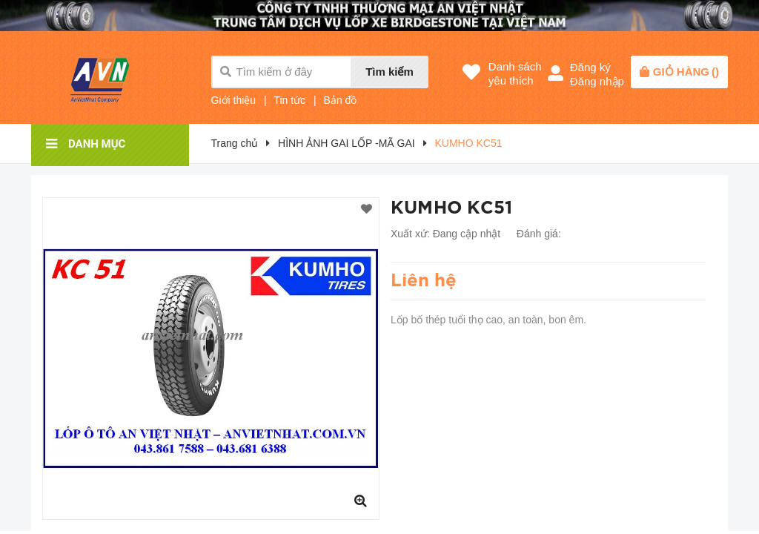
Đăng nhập (597, 81)
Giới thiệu (233, 100)
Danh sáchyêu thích (515, 73)
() (686, 71)
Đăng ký (590, 67)
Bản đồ (340, 100)
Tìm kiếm (389, 71)
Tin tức (289, 100)
